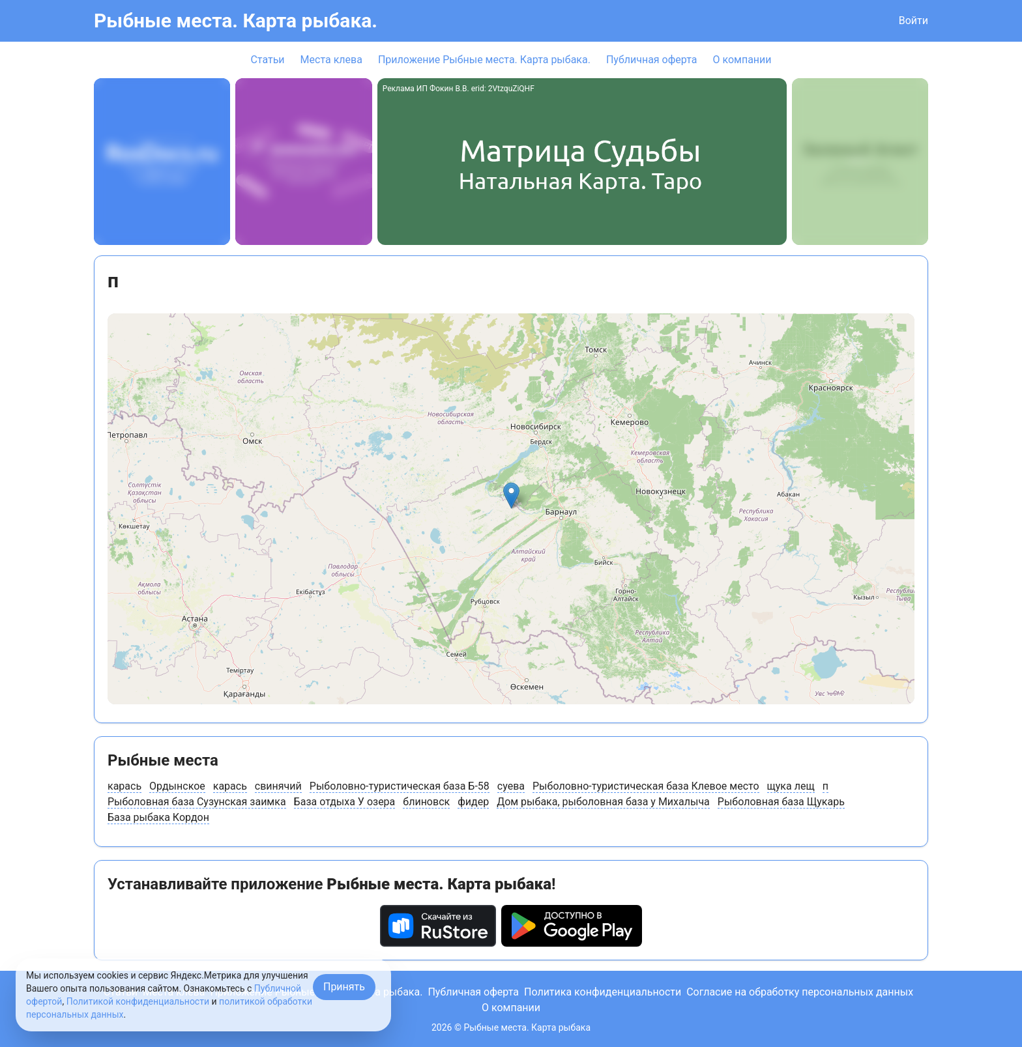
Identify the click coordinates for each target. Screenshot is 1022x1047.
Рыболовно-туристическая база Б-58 (399, 786)
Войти (913, 20)
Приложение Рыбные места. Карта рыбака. (484, 59)
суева (511, 786)
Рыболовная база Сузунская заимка (197, 802)
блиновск (426, 802)
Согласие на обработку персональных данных (799, 992)
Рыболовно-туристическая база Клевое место (646, 786)
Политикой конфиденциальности (137, 1001)
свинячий (278, 786)
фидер (473, 802)
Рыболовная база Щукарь (781, 802)
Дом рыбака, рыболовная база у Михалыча (603, 802)
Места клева (331, 59)
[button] (511, 495)
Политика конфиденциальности (602, 992)
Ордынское (177, 786)
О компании (741, 59)
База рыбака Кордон (158, 817)
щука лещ (791, 786)
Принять (344, 987)
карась (124, 786)
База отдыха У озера (345, 802)
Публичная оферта (651, 59)
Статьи (267, 59)
